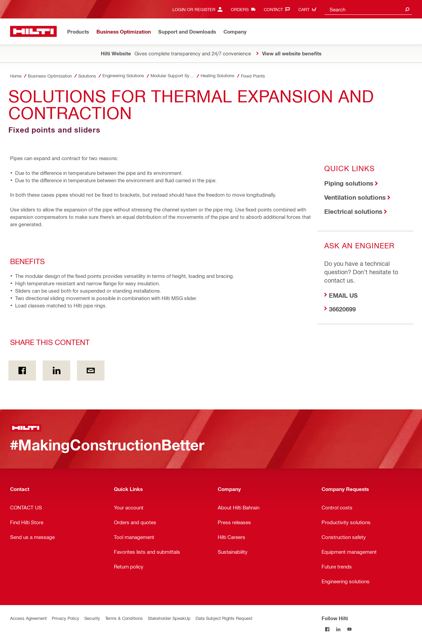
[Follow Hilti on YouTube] (349, 629)
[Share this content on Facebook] (22, 370)
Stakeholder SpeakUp (169, 618)
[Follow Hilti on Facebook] (327, 629)
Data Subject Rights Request (224, 618)
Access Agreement (28, 618)
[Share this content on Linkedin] (56, 370)
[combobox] (368, 9)
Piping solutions (348, 183)
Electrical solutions (353, 211)
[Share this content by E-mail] (90, 370)
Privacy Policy (65, 618)
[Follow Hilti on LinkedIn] (338, 629)
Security (92, 618)
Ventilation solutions (355, 197)
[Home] (33, 31)
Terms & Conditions (124, 618)
